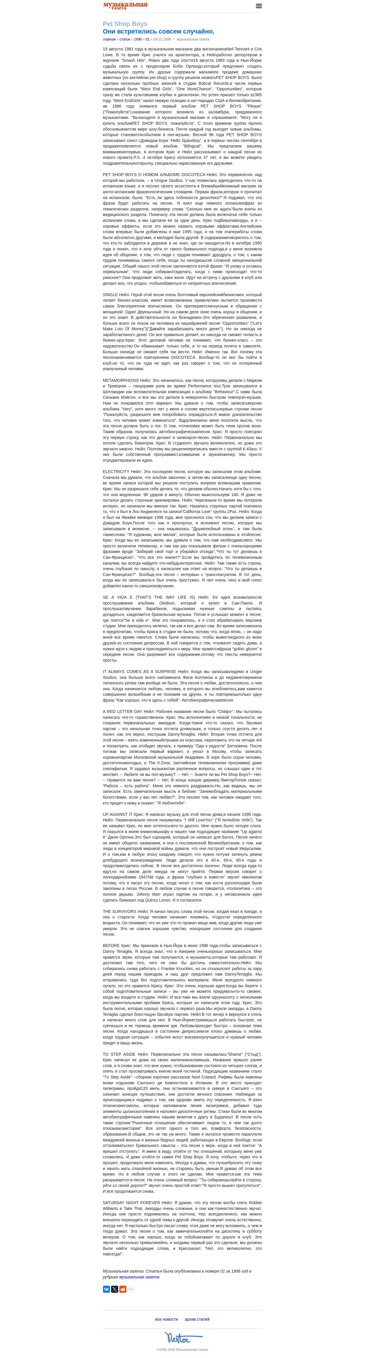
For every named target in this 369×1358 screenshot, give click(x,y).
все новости (166, 1319)
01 (147, 39)
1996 (138, 39)
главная (109, 39)
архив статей (197, 1319)
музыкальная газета (139, 1277)
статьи (125, 39)
